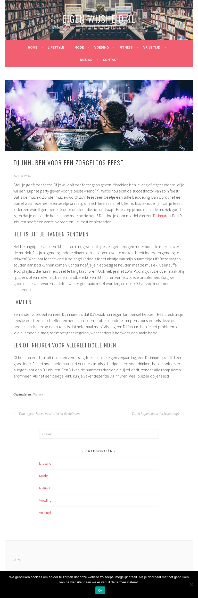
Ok (100, 590)
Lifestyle (56, 47)
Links (17, 559)
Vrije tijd (151, 47)
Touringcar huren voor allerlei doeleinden (46, 414)
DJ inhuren (162, 215)
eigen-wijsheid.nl (99, 18)
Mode (79, 47)
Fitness (126, 47)
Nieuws (86, 59)
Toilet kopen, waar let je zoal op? (158, 414)
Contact (110, 59)
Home (32, 47)
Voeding (101, 47)
